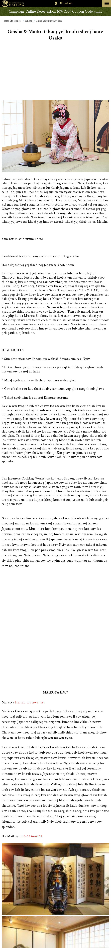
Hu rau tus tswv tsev (30, 702)
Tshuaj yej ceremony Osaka (49, 20)
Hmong (28, 20)
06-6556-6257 (32, 836)
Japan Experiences (12, 20)
